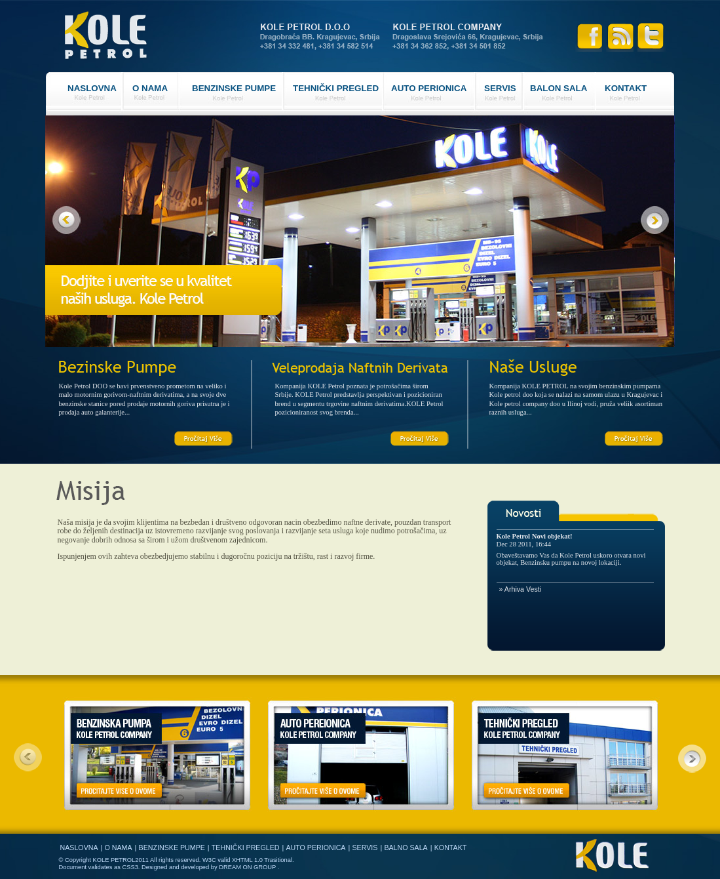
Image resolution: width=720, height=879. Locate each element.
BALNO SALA (405, 847)
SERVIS (500, 88)
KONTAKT (626, 88)
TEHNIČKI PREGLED (336, 88)
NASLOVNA (92, 88)
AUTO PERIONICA (428, 88)
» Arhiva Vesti (520, 589)
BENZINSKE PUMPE (234, 88)
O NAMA (150, 88)
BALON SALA (558, 88)
